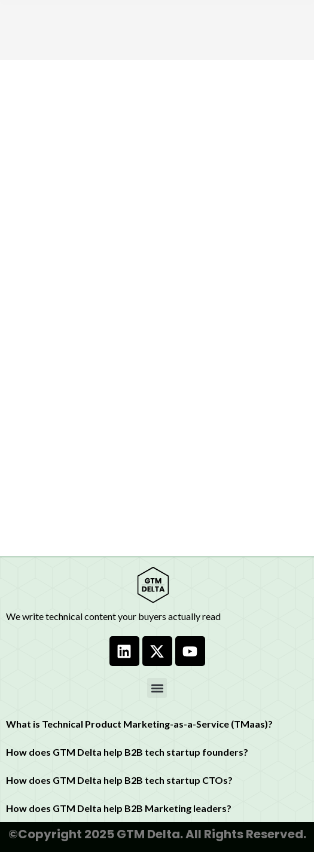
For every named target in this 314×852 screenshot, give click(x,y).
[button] (157, 688)
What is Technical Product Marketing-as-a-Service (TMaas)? (139, 723)
